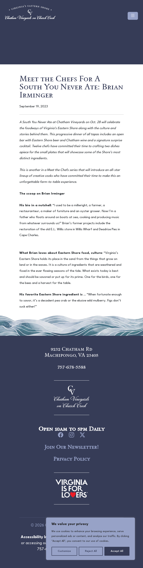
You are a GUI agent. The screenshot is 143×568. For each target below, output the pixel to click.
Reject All (91, 551)
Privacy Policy (71, 459)
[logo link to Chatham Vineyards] (71, 488)
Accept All (117, 551)
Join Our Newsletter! (71, 447)
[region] (90, 539)
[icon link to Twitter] (82, 435)
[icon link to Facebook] (60, 435)
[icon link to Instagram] (71, 435)
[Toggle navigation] (133, 16)
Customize (64, 551)
